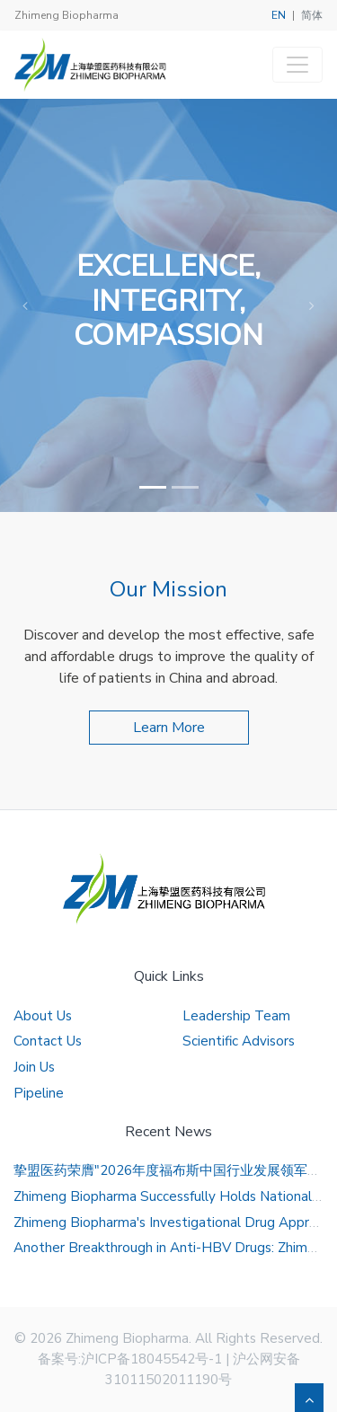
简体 (312, 15)
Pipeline (38, 1093)
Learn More (169, 727)
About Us (42, 1016)
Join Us (34, 1067)
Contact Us (47, 1041)
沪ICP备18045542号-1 (151, 1359)
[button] (25, 305)
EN (278, 15)
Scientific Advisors (238, 1041)
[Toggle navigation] (297, 65)
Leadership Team (236, 1016)
